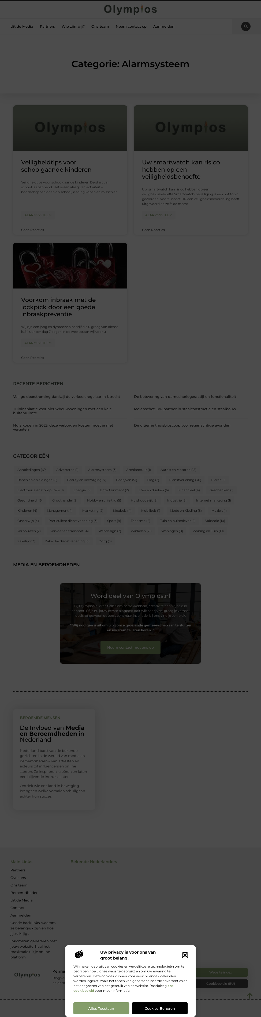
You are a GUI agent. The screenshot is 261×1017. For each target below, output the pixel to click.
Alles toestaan (101, 1008)
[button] (185, 955)
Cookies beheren (160, 1008)
